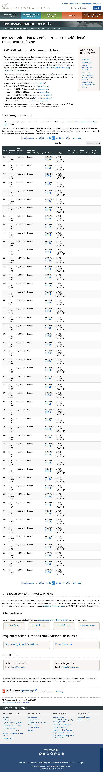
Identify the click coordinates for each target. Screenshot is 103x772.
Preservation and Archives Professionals (37, 724)
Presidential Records (10, 728)
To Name (75, 151)
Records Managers (34, 727)
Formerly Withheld (31, 151)
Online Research (11, 713)
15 (57, 138)
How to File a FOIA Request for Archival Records (63, 736)
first (24, 138)
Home (5, 29)
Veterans (31, 730)
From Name (81, 151)
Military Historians (34, 720)
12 (46, 138)
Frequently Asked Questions (21, 644)
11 (43, 138)
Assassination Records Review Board (88, 84)
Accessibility (32, 763)
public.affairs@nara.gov (69, 667)
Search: (58, 143)
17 (63, 138)
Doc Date (48, 153)
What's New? (84, 713)
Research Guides (61, 713)
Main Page (86, 59)
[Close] (100, 750)
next (74, 138)
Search (96, 8)
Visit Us (72, 15)
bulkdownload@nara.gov (54, 606)
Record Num (12, 151)
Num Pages (94, 151)
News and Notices (84, 717)
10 (40, 138)
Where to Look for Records (62, 730)
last (79, 138)
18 (67, 138)
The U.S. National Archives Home (26, 6)
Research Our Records (10, 15)
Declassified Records (60, 727)
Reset (98, 143)
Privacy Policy (42, 763)
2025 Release (12, 625)
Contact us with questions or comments (15, 702)
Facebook (40, 753)
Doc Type (59, 153)
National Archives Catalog (12, 725)
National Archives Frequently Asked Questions (63, 721)
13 (50, 138)
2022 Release (62, 625)
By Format (6, 720)
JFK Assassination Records (36, 29)
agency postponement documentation (52, 620)
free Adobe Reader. (29, 690)
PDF (47, 159)
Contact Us (96, 3)
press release (40, 83)
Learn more (82, 768)
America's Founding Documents (93, 15)
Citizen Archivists (69, 3)
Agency (40, 153)
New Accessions (83, 720)
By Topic (6, 717)
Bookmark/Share (84, 3)
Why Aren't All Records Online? (63, 733)
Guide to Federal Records (62, 724)
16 (60, 138)
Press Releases (63, 644)
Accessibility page (57, 692)
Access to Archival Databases (13, 731)
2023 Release (37, 625)
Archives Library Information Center (13, 735)
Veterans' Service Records (31, 15)
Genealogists (32, 717)
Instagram (47, 753)
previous (30, 138)
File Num (69, 151)
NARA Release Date (19, 150)
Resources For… (35, 713)
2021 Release (87, 625)
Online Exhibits (8, 738)
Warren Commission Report (87, 67)
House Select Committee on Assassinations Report (88, 76)
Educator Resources (51, 15)
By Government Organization (13, 723)
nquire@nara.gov (18, 667)
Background (87, 62)
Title (88, 153)
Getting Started (58, 717)
